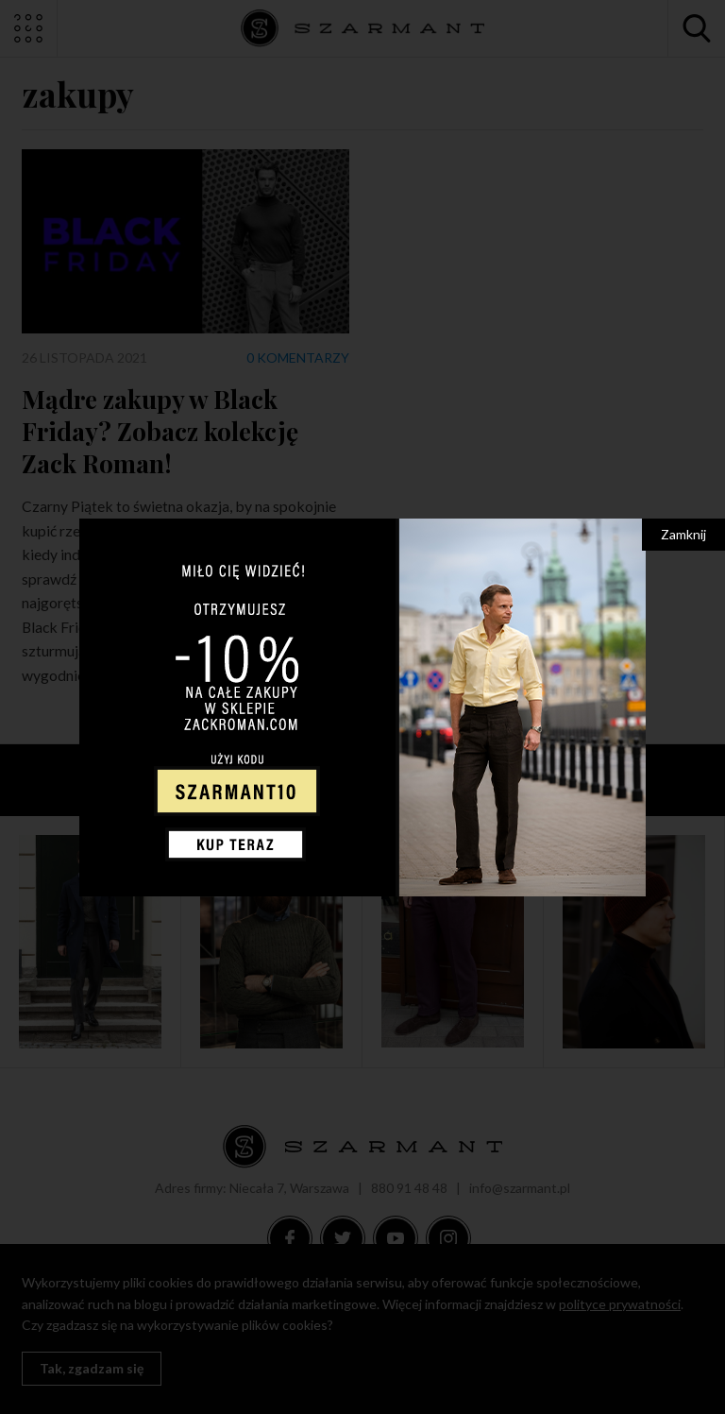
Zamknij (683, 534)
